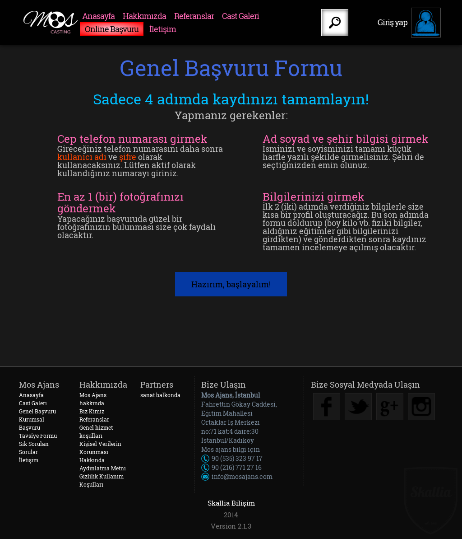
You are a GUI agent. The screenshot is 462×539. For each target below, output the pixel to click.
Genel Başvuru (37, 411)
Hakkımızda (144, 15)
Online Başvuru (112, 28)
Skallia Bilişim (231, 502)
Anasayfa (98, 15)
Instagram (421, 406)
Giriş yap (392, 22)
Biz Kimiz (91, 411)
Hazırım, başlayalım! (231, 284)
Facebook (326, 406)
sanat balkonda (160, 394)
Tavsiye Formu (38, 435)
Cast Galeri (240, 15)
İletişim (162, 28)
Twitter (358, 406)
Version (223, 526)
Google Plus (389, 406)
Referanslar (194, 15)
